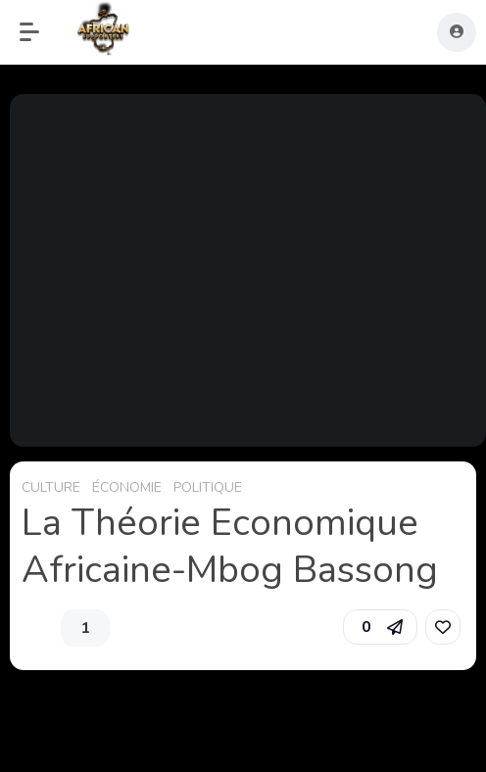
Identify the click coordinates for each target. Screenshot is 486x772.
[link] (443, 627)
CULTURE (51, 487)
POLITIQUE (207, 487)
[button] (39, 32)
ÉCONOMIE (127, 487)
